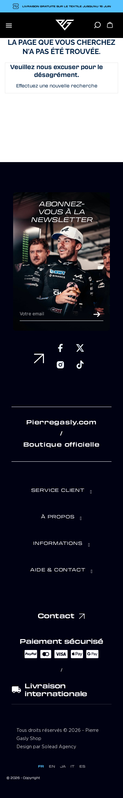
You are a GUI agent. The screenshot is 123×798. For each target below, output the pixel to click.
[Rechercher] (97, 27)
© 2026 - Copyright (23, 777)
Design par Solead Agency (46, 747)
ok (96, 314)
